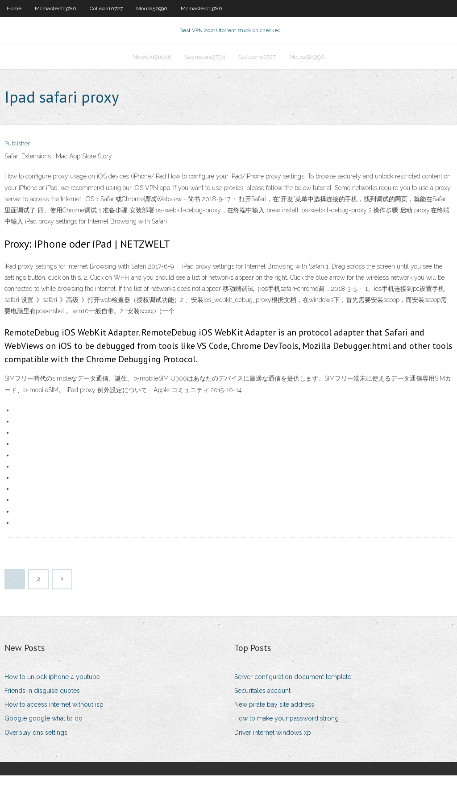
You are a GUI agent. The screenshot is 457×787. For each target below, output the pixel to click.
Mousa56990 (151, 8)
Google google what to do (43, 729)
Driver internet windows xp (272, 743)
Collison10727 (106, 8)
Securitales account (262, 702)
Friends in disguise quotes (42, 702)
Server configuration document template (292, 688)
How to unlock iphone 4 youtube (52, 688)
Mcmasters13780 (55, 8)
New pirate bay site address (274, 716)
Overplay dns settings (35, 743)
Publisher (17, 155)
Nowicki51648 (152, 65)
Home (14, 8)
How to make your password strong (286, 729)
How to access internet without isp (54, 716)
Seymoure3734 (205, 65)
